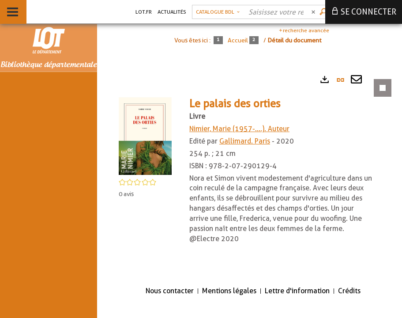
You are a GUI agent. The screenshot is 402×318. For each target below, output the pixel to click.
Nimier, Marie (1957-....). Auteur (239, 129)
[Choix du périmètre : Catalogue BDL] (217, 12)
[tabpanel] (249, 174)
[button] (145, 135)
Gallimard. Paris (244, 141)
